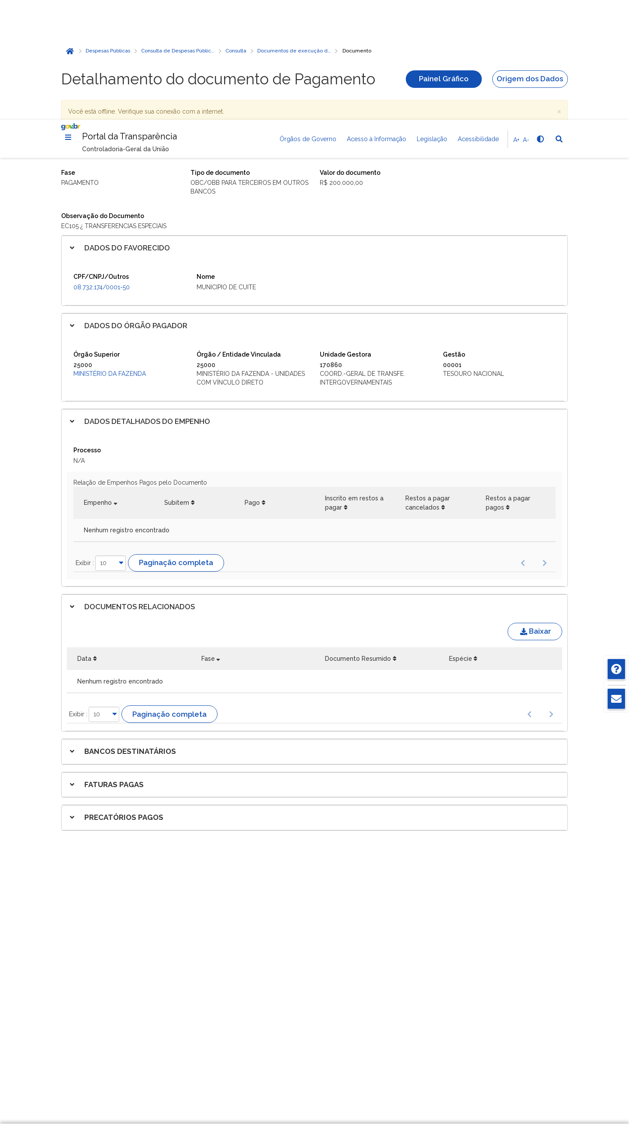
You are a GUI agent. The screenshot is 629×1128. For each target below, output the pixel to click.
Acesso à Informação (376, 19)
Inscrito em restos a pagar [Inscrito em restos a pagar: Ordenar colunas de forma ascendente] (354, 383)
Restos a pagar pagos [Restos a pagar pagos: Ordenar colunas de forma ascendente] (508, 383)
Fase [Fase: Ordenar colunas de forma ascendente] (208, 538)
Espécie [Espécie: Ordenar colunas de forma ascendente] (460, 538)
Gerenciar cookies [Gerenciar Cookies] (475, 1050)
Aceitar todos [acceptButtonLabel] (475, 1088)
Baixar (534, 511)
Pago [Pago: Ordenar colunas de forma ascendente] (252, 382)
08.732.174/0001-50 (101, 167)
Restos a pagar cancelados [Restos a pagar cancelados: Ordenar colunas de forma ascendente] (427, 383)
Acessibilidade (478, 19)
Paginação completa (176, 442)
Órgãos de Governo (308, 19)
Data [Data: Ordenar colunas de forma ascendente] (84, 538)
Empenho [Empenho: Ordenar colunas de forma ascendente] (98, 382)
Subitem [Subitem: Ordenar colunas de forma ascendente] (176, 382)
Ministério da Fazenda (109, 253)
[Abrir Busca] (559, 19)
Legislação (432, 19)
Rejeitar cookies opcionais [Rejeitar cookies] (475, 1069)
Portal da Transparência (129, 16)
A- (526, 20)
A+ (516, 20)
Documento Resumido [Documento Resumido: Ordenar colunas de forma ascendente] (358, 538)
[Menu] (68, 17)
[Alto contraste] (540, 19)
